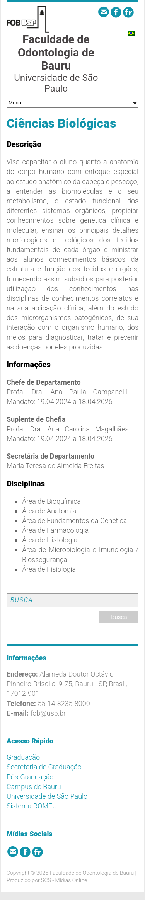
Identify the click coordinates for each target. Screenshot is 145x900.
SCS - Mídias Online (64, 880)
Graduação (23, 757)
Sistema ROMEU (32, 806)
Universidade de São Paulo (47, 796)
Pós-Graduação (30, 777)
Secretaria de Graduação (44, 767)
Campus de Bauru (34, 786)
